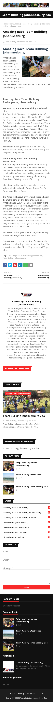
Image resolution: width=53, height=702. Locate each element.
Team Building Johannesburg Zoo (26, 15)
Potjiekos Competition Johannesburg (26, 464)
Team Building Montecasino (27, 532)
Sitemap (21, 693)
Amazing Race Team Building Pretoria (27, 517)
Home (5, 24)
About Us (31, 693)
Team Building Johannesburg (20, 24)
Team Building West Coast (28, 474)
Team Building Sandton (27, 537)
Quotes (41, 693)
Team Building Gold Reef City (27, 522)
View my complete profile (26, 669)
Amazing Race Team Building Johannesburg (26, 255)
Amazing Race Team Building (27, 507)
